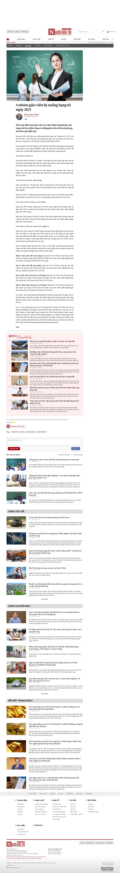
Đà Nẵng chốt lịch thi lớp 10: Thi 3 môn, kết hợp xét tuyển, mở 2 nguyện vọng (55, 630)
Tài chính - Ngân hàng (59, 807)
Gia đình (90, 804)
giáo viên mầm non (31, 432)
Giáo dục (28, 45)
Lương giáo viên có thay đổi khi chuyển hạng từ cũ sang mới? (54, 459)
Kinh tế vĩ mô (57, 809)
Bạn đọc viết (21, 834)
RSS (82, 843)
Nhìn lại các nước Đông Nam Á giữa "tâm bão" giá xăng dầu (52, 341)
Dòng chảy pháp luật (41, 804)
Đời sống (77, 39)
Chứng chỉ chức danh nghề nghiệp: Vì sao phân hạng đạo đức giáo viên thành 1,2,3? (54, 476)
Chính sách (20, 807)
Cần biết (90, 809)
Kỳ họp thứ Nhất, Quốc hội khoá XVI (104, 42)
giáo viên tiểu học (41, 432)
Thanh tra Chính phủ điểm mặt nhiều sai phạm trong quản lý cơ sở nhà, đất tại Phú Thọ (55, 585)
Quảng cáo (24, 31)
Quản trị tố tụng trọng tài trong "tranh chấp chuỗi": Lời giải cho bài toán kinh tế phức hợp (55, 552)
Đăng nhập (75, 448)
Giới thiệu (89, 843)
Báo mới (109, 843)
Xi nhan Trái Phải (22, 832)
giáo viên (22, 432)
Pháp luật (37, 39)
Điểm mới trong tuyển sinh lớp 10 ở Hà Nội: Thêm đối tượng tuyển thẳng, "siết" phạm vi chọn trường (54, 648)
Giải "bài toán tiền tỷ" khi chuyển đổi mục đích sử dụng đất (52, 377)
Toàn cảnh (21, 39)
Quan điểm (20, 829)
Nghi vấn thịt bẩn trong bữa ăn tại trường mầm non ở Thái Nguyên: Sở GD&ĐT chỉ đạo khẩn (53, 663)
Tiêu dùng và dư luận (59, 817)
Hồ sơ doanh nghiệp (59, 812)
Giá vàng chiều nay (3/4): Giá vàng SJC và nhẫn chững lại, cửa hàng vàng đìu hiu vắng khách (54, 708)
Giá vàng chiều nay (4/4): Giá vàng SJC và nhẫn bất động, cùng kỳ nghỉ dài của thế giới (56, 725)
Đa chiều (91, 39)
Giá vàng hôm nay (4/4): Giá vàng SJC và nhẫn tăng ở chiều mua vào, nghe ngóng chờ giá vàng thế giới (55, 742)
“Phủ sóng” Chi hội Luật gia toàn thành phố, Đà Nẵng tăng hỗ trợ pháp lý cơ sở (54, 402)
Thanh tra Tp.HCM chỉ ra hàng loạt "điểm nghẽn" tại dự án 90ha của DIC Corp (55, 534)
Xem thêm (44, 599)
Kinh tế (50, 39)
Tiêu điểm (20, 804)
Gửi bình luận (14, 448)
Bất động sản (57, 804)
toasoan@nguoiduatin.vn (14, 867)
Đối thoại (20, 812)
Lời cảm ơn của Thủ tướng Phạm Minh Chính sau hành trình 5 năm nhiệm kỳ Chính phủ (55, 759)
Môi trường (48, 45)
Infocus (106, 39)
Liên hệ (10, 31)
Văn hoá (38, 45)
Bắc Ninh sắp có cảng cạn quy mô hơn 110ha (47, 568)
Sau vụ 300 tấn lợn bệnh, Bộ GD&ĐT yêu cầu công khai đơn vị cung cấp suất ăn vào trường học (54, 613)
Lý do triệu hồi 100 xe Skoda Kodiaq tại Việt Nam (49, 517)
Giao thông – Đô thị (62, 45)
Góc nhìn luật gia (40, 807)
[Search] (103, 31)
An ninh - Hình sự (40, 814)
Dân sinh (19, 45)
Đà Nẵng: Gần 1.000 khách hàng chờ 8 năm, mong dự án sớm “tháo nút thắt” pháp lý (53, 353)
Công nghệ (56, 819)
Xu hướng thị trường (59, 814)
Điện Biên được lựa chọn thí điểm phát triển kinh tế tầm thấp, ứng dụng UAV (54, 389)
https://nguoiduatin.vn (12, 849)
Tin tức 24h (100, 843)
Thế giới (19, 814)
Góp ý (16, 31)
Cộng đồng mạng (93, 812)
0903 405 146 (11, 865)
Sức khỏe (91, 807)
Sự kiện (19, 809)
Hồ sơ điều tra (39, 809)
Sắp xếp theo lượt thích (64, 454)
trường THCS (15, 432)
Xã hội (63, 39)
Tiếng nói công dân (41, 812)
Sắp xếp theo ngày (78, 454)
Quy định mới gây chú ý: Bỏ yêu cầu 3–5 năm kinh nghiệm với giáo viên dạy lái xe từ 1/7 (54, 679)
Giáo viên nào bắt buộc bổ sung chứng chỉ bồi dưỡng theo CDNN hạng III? (55, 494)
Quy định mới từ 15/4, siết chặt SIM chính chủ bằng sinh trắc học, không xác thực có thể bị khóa (54, 365)
